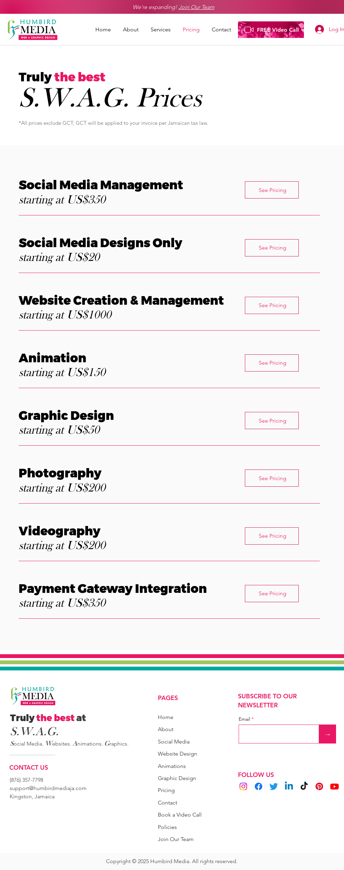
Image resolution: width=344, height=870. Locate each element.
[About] (168, 729)
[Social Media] (177, 742)
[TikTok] (304, 786)
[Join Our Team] (181, 839)
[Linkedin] (289, 786)
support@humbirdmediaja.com (48, 788)
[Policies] (168, 827)
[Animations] (175, 766)
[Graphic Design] (182, 778)
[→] (327, 734)
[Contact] (168, 803)
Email (245, 719)
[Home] (168, 717)
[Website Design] (179, 754)
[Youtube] (334, 786)
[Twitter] (274, 786)
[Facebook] (259, 786)
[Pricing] (182, 790)
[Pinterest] (319, 786)
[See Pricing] (272, 190)
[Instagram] (243, 786)
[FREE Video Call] (271, 29)
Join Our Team (196, 7)
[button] (161, 32)
